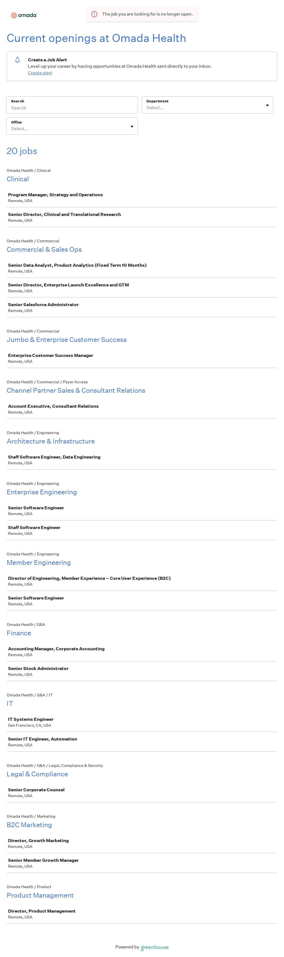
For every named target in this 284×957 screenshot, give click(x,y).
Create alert (40, 72)
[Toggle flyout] (267, 105)
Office (16, 122)
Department (157, 101)
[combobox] (146, 108)
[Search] (72, 108)
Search (17, 101)
